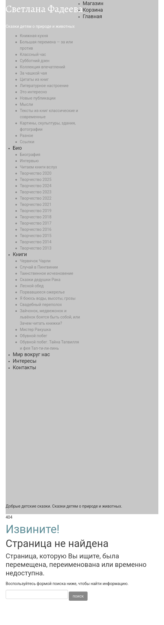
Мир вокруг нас (31, 354)
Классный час (33, 54)
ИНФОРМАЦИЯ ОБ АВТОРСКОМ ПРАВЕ (109, 612)
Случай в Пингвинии (39, 267)
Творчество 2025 (36, 179)
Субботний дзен (35, 60)
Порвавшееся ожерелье (42, 292)
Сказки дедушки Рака (40, 279)
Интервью (29, 161)
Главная (92, 16)
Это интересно (33, 92)
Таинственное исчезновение (46, 273)
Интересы (25, 361)
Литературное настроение (44, 85)
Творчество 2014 (36, 242)
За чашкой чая (33, 73)
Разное (26, 135)
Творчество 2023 (36, 192)
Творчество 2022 (36, 198)
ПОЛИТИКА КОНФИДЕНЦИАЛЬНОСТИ (41, 618)
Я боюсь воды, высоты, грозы (48, 298)
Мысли (26, 104)
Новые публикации (38, 98)
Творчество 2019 (36, 210)
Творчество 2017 (36, 223)
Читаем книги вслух (38, 167)
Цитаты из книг (34, 79)
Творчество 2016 (36, 229)
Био (17, 148)
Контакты (24, 367)
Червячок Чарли (35, 261)
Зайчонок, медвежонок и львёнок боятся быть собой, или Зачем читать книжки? (50, 317)
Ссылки (27, 142)
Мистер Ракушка (35, 329)
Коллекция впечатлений (42, 67)
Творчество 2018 (36, 217)
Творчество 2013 (36, 248)
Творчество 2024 (36, 185)
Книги (20, 254)
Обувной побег (33, 335)
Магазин (93, 3)
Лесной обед (32, 286)
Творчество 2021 (36, 204)
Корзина (93, 10)
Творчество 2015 (36, 235)
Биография (30, 154)
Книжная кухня (34, 35)
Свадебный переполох (41, 304)
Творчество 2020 (36, 173)
